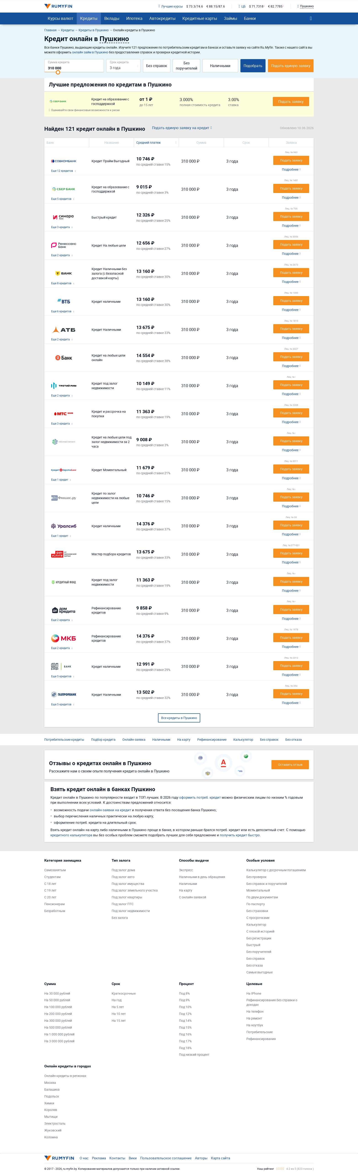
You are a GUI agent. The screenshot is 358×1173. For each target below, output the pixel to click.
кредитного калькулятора (71, 835)
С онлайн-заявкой (192, 897)
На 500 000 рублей (58, 1027)
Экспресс (186, 870)
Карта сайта (220, 1158)
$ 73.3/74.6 (194, 6)
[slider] (58, 72)
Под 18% (185, 1048)
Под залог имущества (128, 883)
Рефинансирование (211, 739)
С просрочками (257, 917)
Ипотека (134, 18)
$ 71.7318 (256, 6)
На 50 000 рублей (57, 1000)
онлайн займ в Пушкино (90, 52)
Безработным (54, 911)
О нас (84, 1158)
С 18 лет (50, 883)
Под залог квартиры (127, 897)
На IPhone (253, 993)
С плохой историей (260, 931)
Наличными (220, 65)
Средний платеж (148, 142)
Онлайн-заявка (133, 739)
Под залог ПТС (123, 904)
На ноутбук (254, 1025)
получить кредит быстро (240, 835)
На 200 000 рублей (58, 1013)
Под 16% (185, 1034)
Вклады (111, 18)
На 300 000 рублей (58, 1020)
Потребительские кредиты (64, 739)
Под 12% (185, 1013)
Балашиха (52, 1089)
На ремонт (254, 1018)
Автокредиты (162, 18)
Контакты (117, 1158)
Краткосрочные (124, 993)
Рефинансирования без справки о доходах (271, 1002)
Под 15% (185, 1027)
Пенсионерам (54, 904)
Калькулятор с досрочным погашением (276, 870)
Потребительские (259, 1032)
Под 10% (185, 1007)
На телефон (254, 1011)
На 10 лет (119, 1013)
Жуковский (52, 1130)
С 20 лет (50, 897)
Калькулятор (243, 739)
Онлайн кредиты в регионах (65, 1076)
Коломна (51, 1137)
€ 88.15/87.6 (215, 6)
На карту (183, 739)
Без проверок (256, 877)
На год (116, 1000)
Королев (50, 1110)
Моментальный (258, 890)
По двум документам (262, 897)
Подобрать (253, 65)
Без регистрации (258, 938)
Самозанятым (55, 870)
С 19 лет (50, 890)
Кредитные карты (199, 18)
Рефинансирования (261, 1039)
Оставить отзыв (290, 764)
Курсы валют (60, 18)
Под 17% (185, 1041)
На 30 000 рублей (57, 993)
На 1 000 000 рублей (59, 1034)
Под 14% (185, 1020)
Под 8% (184, 993)
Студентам (52, 877)
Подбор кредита (103, 739)
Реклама (99, 1158)
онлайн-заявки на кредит (110, 810)
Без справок (156, 65)
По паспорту (255, 904)
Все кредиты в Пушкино (179, 718)
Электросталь (55, 1123)
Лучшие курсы (170, 6)
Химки (49, 1103)
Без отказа (293, 739)
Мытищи (51, 1116)
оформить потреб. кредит (200, 797)
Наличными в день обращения (202, 877)
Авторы (201, 1158)
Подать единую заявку (291, 65)
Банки (250, 18)
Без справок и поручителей (266, 883)
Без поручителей (186, 65)
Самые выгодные (259, 972)
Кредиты (88, 18)
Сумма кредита (58, 62)
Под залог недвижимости (131, 911)
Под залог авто (123, 877)
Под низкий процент (194, 1054)
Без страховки (257, 911)
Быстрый (253, 945)
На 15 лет (119, 1020)
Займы (230, 18)
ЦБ (242, 6)
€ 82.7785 (275, 6)
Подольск (51, 1096)
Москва (50, 1082)
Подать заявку (291, 101)
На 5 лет (118, 1007)
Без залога (120, 917)
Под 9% (184, 1000)
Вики (133, 1158)
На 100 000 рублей (58, 1007)
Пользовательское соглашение (166, 1158)
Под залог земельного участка (135, 890)
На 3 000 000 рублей (59, 1041)
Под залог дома (123, 870)
